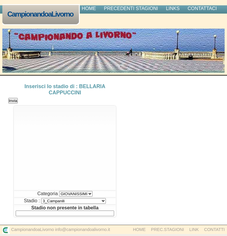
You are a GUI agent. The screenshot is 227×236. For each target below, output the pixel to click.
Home (139, 229)
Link (194, 229)
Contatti (214, 229)
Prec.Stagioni (167, 229)
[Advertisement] (65, 148)
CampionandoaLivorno (41, 14)
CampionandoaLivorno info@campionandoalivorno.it (60, 229)
